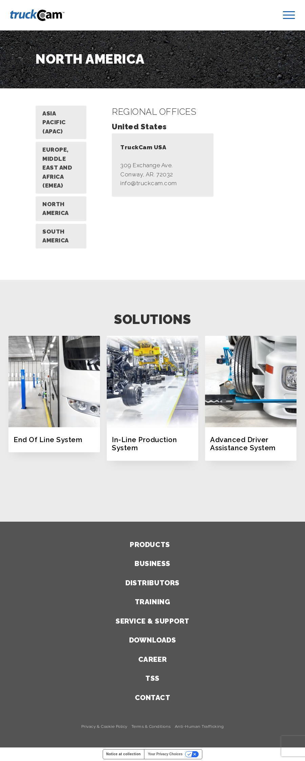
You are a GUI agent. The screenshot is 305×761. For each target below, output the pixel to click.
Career (152, 659)
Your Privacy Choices (165, 754)
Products (150, 545)
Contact (152, 698)
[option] (54, 394)
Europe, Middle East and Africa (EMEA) (57, 167)
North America (55, 209)
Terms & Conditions (151, 726)
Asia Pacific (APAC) (54, 122)
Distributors (152, 583)
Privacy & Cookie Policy (104, 726)
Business (152, 564)
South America (55, 236)
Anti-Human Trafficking (199, 726)
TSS (152, 678)
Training (152, 602)
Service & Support (152, 621)
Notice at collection (123, 754)
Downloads (152, 640)
